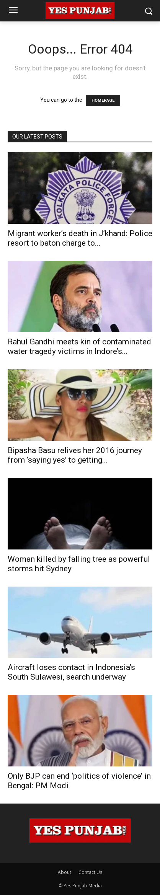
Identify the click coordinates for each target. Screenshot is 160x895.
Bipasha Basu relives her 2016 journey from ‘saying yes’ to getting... (75, 455)
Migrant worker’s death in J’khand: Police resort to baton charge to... (80, 238)
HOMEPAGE (102, 100)
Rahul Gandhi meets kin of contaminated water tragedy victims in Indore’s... (79, 346)
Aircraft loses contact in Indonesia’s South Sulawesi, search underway (71, 672)
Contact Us (90, 872)
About (64, 872)
